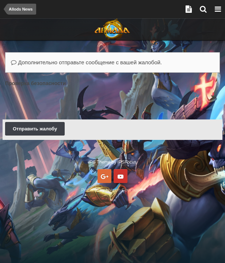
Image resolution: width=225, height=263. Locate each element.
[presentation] (60, 102)
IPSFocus (127, 162)
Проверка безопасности (35, 83)
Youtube (120, 176)
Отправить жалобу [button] (35, 129)
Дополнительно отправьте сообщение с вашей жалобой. (86, 62)
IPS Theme (99, 162)
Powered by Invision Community (112, 190)
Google (104, 176)
